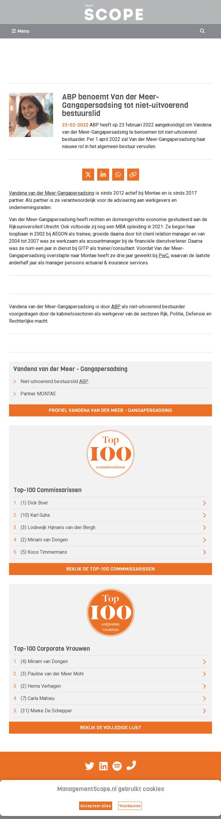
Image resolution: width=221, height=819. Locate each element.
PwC (164, 255)
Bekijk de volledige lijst (110, 727)
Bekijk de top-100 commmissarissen (110, 569)
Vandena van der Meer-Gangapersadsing (51, 193)
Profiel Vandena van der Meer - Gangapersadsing (110, 410)
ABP (116, 306)
